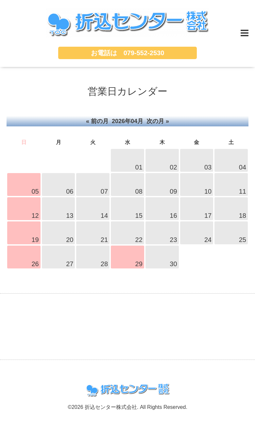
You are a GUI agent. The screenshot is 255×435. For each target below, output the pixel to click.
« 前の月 (97, 121)
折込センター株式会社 (111, 407)
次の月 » (157, 121)
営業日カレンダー (127, 91)
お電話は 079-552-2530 (127, 52)
